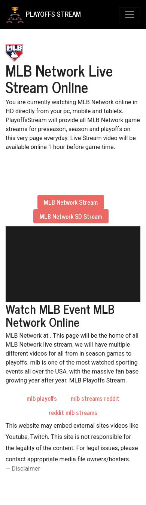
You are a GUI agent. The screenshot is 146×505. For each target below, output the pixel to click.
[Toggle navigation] (129, 14)
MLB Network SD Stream (71, 216)
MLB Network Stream (71, 202)
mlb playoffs (42, 398)
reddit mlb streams (73, 412)
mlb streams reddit (95, 398)
